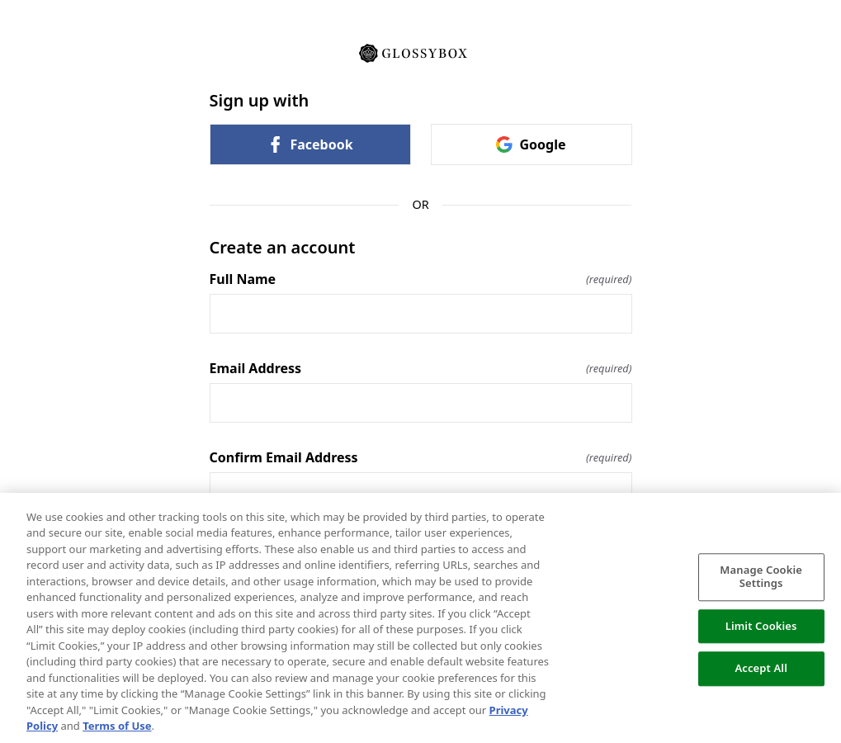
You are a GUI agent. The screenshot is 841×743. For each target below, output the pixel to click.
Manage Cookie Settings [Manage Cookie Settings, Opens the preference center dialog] (761, 577)
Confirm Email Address (421, 457)
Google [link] (530, 144)
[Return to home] (421, 52)
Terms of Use (117, 725)
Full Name (421, 279)
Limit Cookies (761, 625)
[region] (420, 618)
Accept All (761, 668)
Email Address (421, 368)
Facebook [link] (309, 144)
